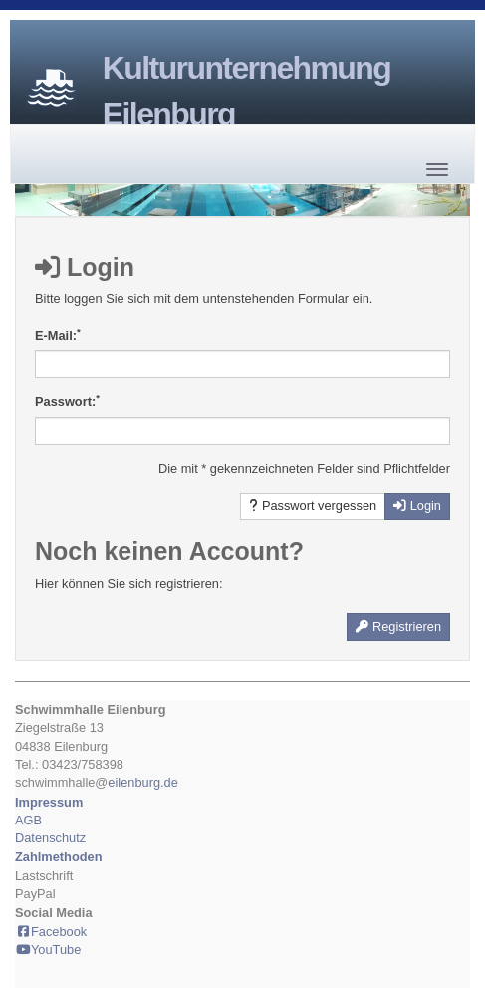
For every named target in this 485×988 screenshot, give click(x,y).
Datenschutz (50, 837)
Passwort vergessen (312, 505)
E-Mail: (58, 335)
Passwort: (67, 401)
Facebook (51, 931)
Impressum (49, 802)
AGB (28, 820)
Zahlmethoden (58, 856)
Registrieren (398, 626)
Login (417, 505)
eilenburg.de (142, 782)
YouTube (48, 949)
